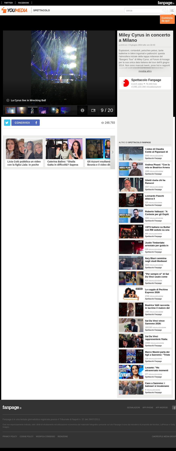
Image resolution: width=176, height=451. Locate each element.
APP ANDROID (162, 407)
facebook (23, 3)
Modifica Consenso (45, 436)
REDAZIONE (63, 436)
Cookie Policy (26, 436)
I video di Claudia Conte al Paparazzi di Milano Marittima (156, 150)
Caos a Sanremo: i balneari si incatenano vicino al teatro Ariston (157, 384)
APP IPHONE (148, 407)
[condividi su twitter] (7, 122)
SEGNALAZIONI (133, 407)
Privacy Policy (10, 436)
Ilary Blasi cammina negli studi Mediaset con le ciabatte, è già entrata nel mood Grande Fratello (156, 260)
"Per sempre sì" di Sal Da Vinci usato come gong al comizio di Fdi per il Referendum (157, 275)
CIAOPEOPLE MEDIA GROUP (164, 436)
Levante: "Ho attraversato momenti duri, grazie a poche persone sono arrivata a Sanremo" (157, 369)
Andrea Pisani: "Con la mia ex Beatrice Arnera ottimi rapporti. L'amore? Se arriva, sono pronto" (157, 166)
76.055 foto (151, 84)
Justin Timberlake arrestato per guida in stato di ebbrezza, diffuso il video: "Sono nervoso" (157, 244)
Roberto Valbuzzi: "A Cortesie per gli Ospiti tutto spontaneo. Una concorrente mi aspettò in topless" (157, 213)
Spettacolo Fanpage (146, 80)
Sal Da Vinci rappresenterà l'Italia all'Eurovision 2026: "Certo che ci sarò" (156, 338)
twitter (8, 3)
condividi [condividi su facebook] (22, 122)
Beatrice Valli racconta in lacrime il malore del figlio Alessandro (157, 306)
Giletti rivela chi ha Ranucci (155, 181)
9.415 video (137, 84)
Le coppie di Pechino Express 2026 (156, 291)
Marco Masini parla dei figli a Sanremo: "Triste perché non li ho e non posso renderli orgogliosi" (157, 353)
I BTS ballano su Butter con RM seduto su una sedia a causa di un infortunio (157, 228)
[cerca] (145, 10)
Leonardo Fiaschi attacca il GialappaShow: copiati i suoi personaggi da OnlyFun (157, 197)
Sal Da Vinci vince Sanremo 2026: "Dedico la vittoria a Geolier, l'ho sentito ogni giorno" (156, 322)
